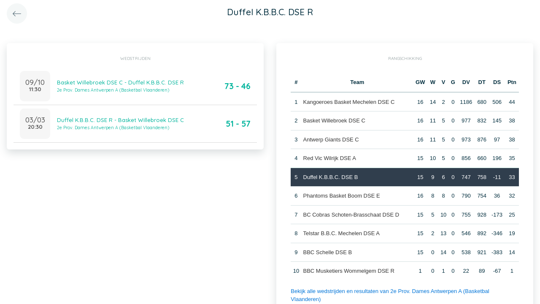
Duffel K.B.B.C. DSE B (330, 177)
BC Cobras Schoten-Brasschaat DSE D (351, 215)
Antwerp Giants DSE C (331, 139)
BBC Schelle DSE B (327, 252)
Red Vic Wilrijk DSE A (329, 158)
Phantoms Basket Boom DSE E (341, 196)
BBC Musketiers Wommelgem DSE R (348, 271)
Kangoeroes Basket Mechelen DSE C (348, 102)
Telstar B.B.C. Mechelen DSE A (341, 233)
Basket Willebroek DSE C (334, 120)
